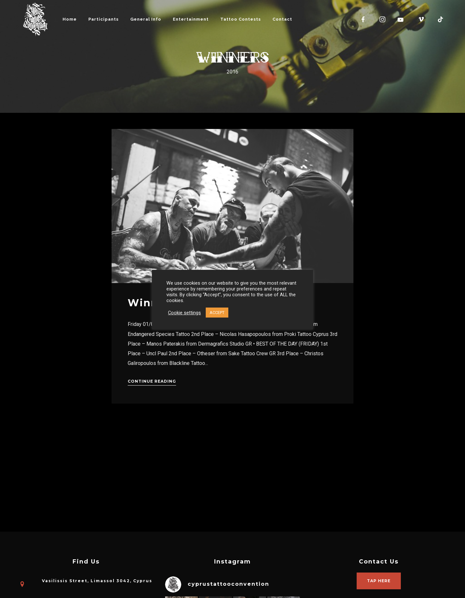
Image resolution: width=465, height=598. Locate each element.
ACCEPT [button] (217, 312)
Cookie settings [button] (184, 313)
